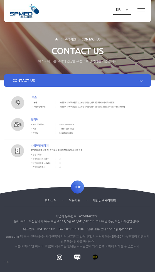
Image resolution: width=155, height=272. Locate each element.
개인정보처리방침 (104, 200)
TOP (77, 187)
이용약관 (74, 200)
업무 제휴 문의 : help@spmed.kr (109, 229)
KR (123, 9)
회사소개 (50, 200)
